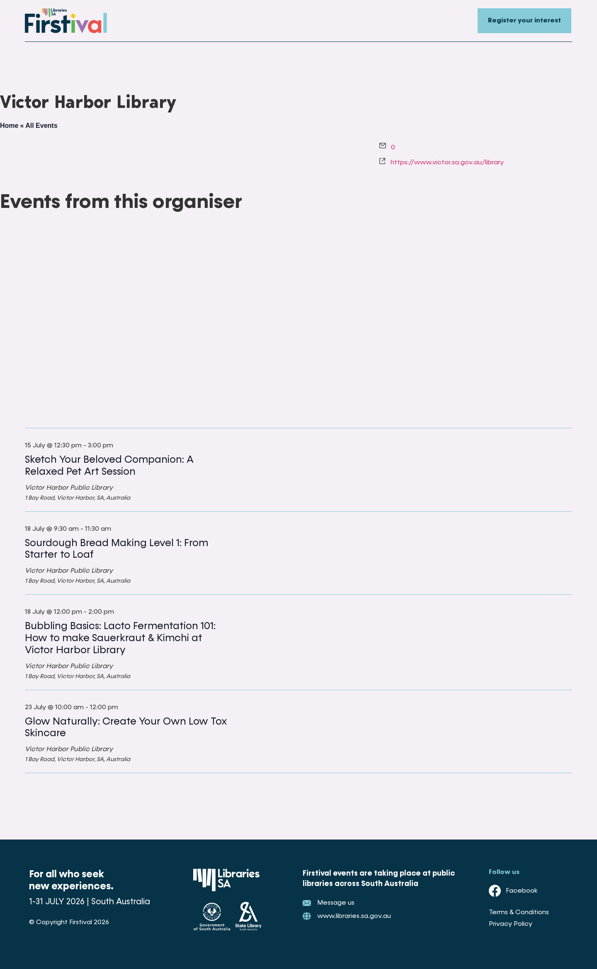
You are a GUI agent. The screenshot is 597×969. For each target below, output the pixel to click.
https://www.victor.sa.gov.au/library (447, 162)
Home (9, 125)
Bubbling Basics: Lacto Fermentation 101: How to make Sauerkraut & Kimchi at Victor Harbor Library (120, 638)
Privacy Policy (510, 924)
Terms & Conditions (519, 912)
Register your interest (524, 20)
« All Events (38, 125)
